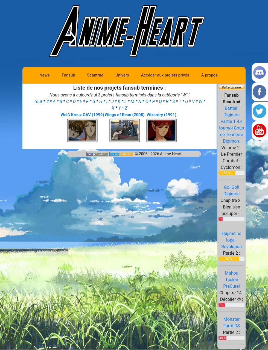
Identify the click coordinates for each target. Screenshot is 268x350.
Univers (122, 75)
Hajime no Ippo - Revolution (231, 240)
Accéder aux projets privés (165, 75)
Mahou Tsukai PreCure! (231, 279)
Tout (38, 101)
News (44, 75)
